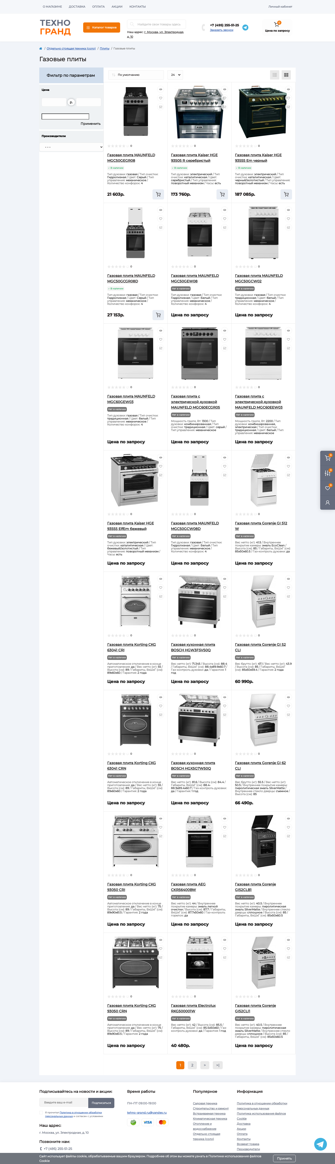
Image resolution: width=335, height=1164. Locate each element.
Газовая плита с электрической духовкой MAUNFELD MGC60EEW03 (259, 402)
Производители (248, 1149)
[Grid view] (286, 75)
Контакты (137, 6)
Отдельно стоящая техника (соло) (71, 48)
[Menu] (101, 27)
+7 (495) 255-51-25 (224, 25)
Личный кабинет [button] (280, 6)
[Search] (132, 24)
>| (217, 1065)
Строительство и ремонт (211, 1108)
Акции (117, 6)
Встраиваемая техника (209, 1113)
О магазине (52, 6)
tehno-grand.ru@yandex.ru (147, 1112)
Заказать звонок (221, 30)
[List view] (274, 75)
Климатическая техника (210, 1118)
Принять (284, 1158)
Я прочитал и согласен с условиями (74, 1114)
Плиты (104, 48)
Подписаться (101, 1103)
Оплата (98, 6)
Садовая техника (205, 1103)
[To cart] (158, 194)
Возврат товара (248, 1144)
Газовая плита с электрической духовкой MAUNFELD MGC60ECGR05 (195, 402)
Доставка (77, 6)
